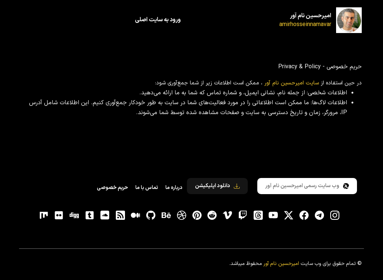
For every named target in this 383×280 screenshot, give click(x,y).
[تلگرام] (319, 215)
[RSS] (120, 215)
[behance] (166, 215)
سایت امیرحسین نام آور (291, 83)
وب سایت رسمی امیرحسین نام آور (307, 186)
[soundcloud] (104, 215)
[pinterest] (196, 215)
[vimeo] (227, 215)
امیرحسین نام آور (310, 15)
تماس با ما (146, 188)
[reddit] (212, 215)
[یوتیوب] (273, 215)
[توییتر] (288, 215)
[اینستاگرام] (334, 215)
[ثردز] (258, 215)
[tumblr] (89, 215)
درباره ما (173, 188)
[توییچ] (242, 215)
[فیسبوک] (304, 215)
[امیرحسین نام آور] (349, 20)
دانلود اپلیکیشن (217, 186)
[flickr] (59, 215)
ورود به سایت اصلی (158, 19)
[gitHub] (151, 215)
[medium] (135, 215)
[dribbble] (181, 215)
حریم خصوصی (112, 188)
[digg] (74, 215)
